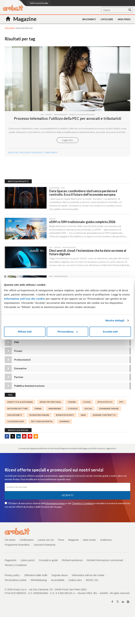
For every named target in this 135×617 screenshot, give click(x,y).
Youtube (24, 438)
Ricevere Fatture (17, 410)
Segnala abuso (60, 577)
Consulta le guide (48, 562)
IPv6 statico (105, 404)
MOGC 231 (92, 582)
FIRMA (38, 410)
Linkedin (18, 438)
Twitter (12, 438)
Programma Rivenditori (17, 546)
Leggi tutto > (111, 450)
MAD (83, 417)
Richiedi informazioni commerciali (105, 562)
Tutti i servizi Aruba (38, 3)
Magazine (73, 541)
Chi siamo (10, 541)
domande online (109, 410)
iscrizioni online (39, 417)
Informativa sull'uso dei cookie (88, 577)
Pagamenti (10, 562)
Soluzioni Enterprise (45, 546)
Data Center (89, 541)
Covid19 (72, 410)
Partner (18, 379)
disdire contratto (104, 417)
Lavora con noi (46, 541)
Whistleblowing (39, 582)
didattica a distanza (20, 404)
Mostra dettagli (114, 320)
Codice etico (75, 582)
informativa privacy (55, 505)
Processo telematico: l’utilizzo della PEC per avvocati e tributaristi (67, 120)
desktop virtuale (50, 404)
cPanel (72, 404)
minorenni (54, 410)
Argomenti (89, 19)
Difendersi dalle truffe (35, 577)
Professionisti (22, 361)
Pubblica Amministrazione (29, 387)
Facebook (7, 438)
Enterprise (20, 370)
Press (61, 541)
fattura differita (41, 423)
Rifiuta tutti (25, 331)
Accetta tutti (110, 331)
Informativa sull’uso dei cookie (24, 298)
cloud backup (15, 423)
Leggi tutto (67, 141)
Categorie (106, 19)
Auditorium (106, 541)
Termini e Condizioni (83, 505)
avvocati (13, 154)
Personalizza (68, 331)
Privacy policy (14, 577)
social (88, 410)
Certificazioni (27, 541)
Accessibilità (57, 582)
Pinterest (30, 438)
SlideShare (35, 438)
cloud (87, 404)
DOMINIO (64, 423)
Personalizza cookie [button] (16, 582)
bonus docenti (65, 417)
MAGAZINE (10, 28)
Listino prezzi (28, 562)
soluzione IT (14, 417)
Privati (18, 353)
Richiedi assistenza (72, 562)
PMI (16, 344)
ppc (121, 404)
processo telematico (31, 154)
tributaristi (50, 154)
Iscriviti (67, 497)
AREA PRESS (124, 19)
